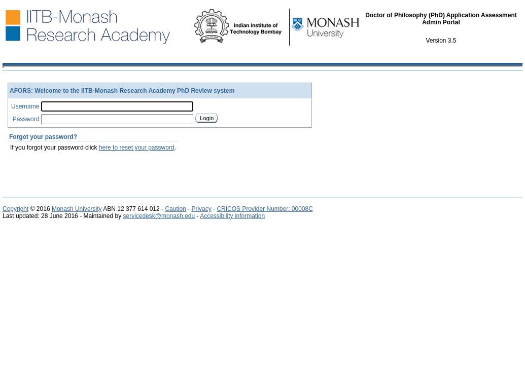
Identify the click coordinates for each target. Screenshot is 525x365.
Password (26, 119)
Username (25, 106)
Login (207, 118)
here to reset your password (136, 147)
